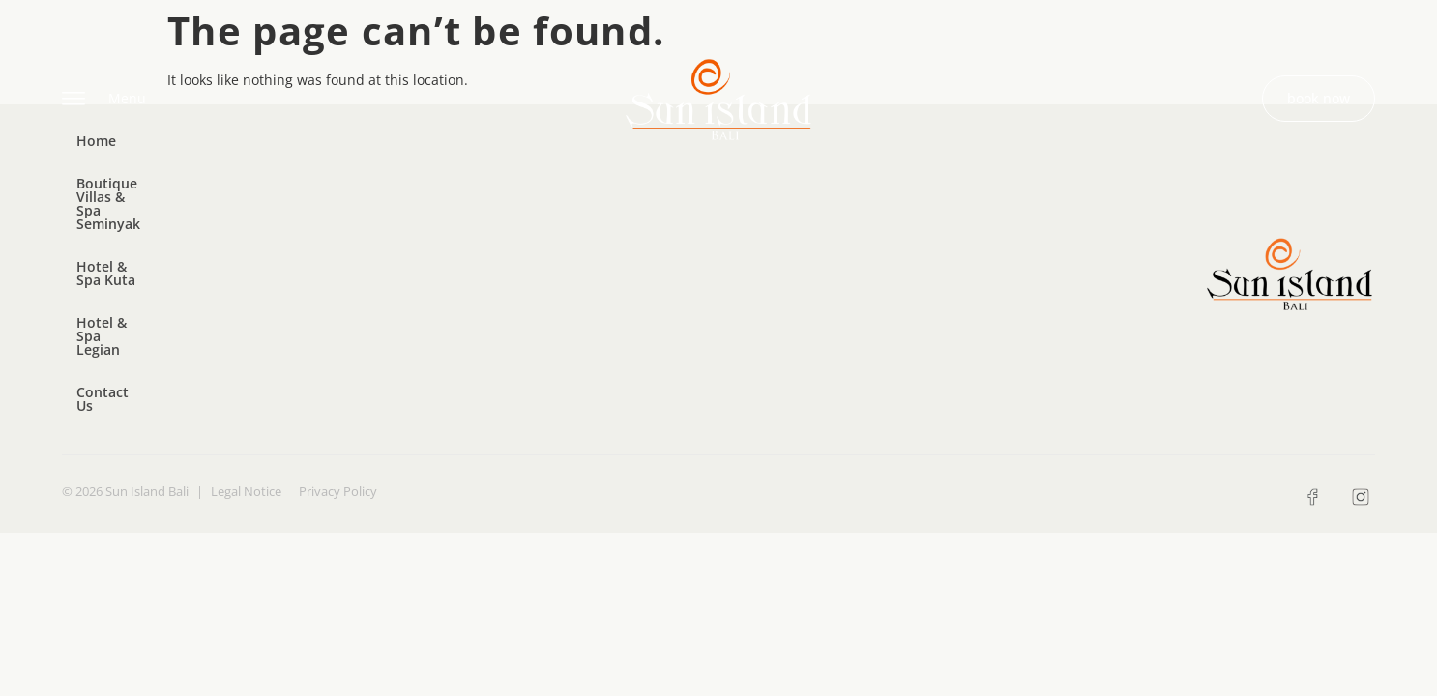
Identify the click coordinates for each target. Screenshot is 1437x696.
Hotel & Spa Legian (602, 158)
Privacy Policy (338, 260)
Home (96, 158)
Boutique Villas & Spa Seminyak (254, 158)
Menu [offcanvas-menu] (104, 99)
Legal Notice (246, 260)
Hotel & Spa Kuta (449, 158)
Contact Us (735, 158)
